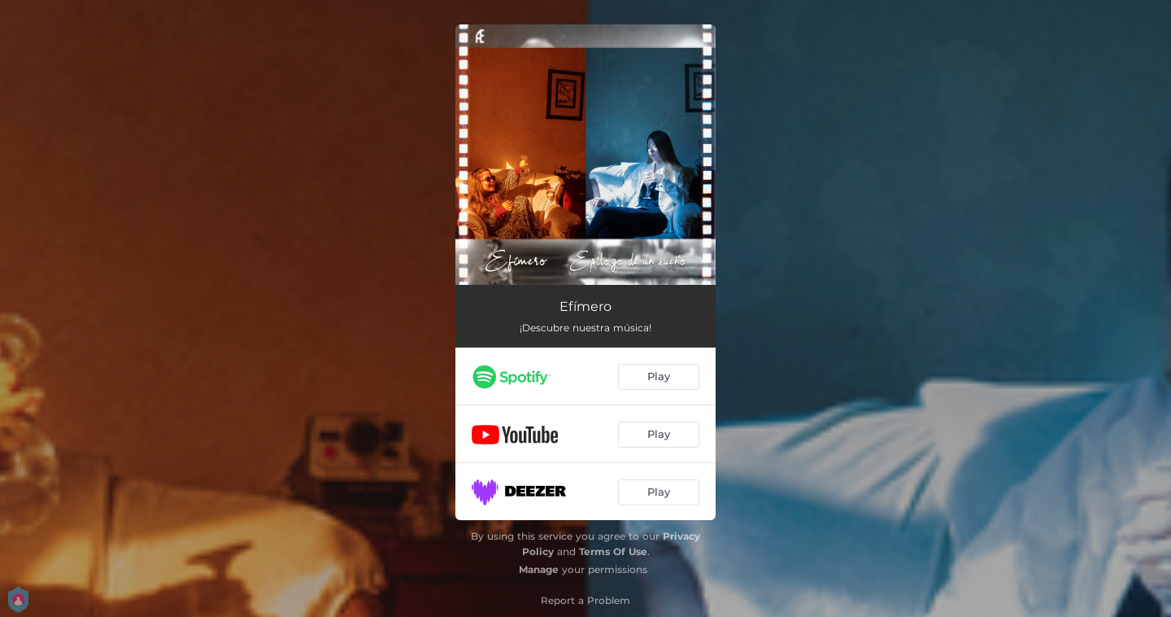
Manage (539, 569)
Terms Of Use (613, 551)
